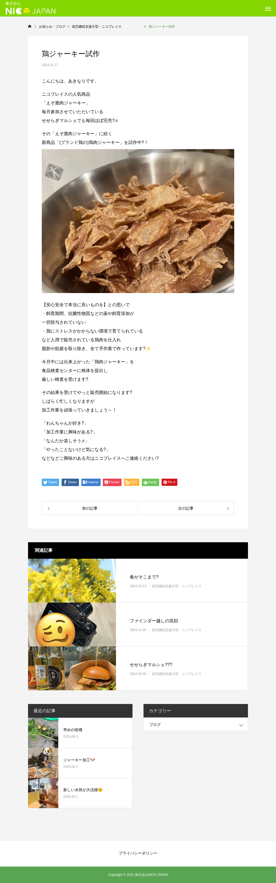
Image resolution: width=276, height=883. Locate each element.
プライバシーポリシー (138, 853)
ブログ (155, 724)
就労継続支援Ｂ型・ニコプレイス (186, 586)
